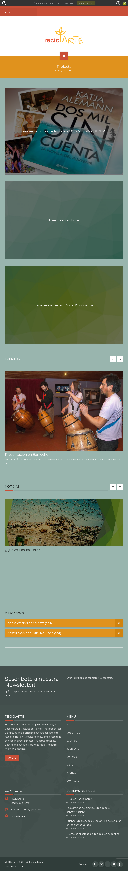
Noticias (72, 757)
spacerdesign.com (14, 866)
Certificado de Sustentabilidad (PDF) (65, 633)
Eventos (71, 741)
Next (118, 3)
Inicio (56, 70)
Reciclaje (72, 749)
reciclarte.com (18, 816)
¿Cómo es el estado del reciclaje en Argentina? (93, 833)
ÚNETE (12, 757)
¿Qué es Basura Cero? (79, 798)
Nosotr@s (73, 733)
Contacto (73, 781)
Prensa (71, 773)
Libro (70, 765)
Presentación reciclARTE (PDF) (65, 623)
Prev (4, 3)
